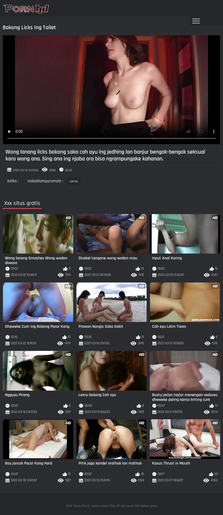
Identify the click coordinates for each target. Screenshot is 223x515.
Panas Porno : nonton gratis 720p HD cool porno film (107, 506)
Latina (74, 181)
